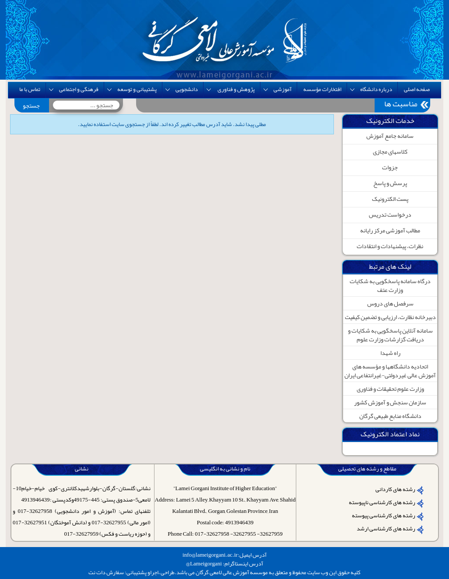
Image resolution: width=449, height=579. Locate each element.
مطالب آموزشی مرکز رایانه (390, 230)
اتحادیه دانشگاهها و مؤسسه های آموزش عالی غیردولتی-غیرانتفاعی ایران (390, 370)
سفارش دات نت (106, 572)
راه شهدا (390, 353)
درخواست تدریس (390, 214)
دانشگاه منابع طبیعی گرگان (390, 416)
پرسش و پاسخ (390, 183)
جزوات (390, 167)
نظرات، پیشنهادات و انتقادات (390, 246)
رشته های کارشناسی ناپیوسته (382, 502)
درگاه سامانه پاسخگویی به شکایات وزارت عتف (390, 285)
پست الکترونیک (390, 199)
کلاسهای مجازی (390, 151)
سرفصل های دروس (390, 303)
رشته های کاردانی (395, 489)
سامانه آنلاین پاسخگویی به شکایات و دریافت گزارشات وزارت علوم (390, 334)
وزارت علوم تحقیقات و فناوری (390, 388)
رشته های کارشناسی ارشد (386, 528)
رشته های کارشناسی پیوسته (383, 515)
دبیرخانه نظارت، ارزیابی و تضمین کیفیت (390, 317)
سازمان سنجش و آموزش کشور (390, 402)
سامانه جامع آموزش (390, 136)
